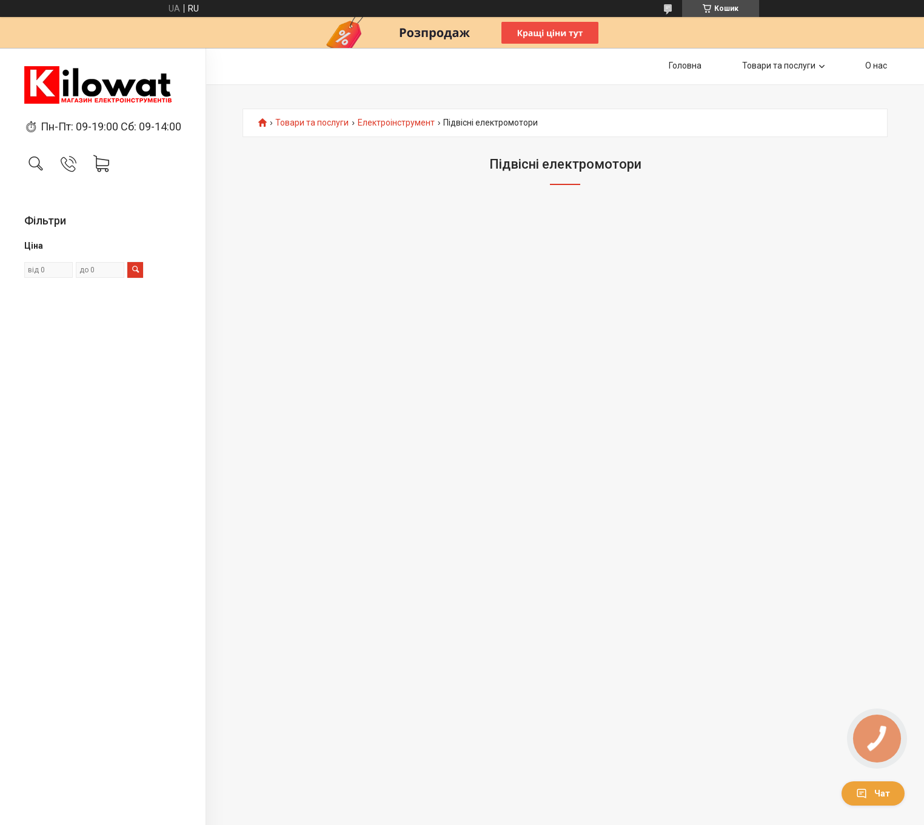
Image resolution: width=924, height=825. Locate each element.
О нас (876, 65)
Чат (873, 793)
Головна (685, 65)
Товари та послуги (778, 65)
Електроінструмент (396, 122)
